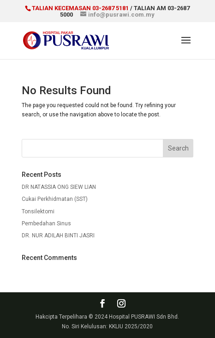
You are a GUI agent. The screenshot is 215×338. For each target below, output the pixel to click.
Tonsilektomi (38, 211)
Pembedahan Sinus (46, 223)
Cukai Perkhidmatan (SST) (55, 199)
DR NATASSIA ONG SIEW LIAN (59, 187)
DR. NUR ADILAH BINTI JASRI (58, 235)
